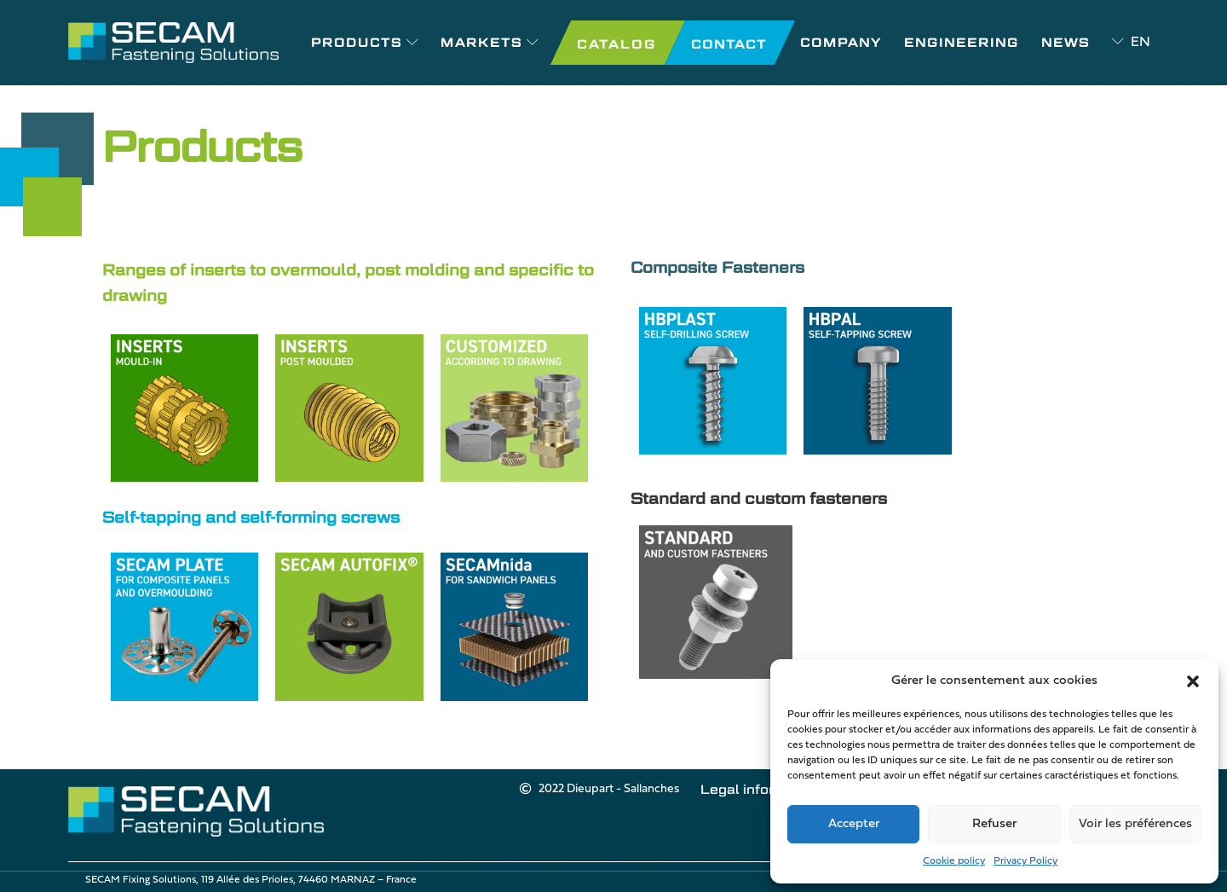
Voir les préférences (1135, 824)
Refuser (994, 824)
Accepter (853, 824)
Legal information (616, 812)
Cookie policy (954, 861)
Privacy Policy (1025, 861)
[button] (1192, 681)
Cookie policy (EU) (755, 812)
